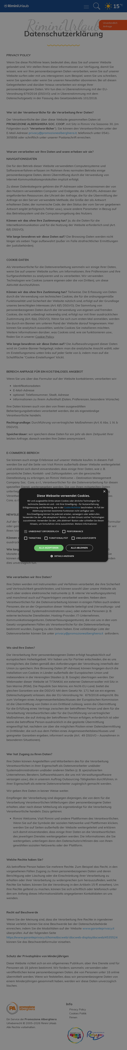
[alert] (63, 525)
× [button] (104, 491)
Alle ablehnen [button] (79, 547)
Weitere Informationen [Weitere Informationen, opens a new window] (86, 524)
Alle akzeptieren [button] (49, 547)
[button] (63, 556)
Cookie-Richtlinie (72, 507)
